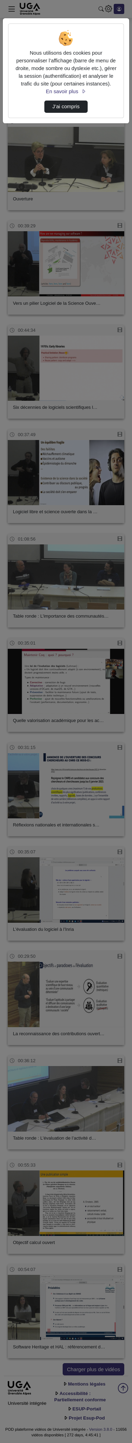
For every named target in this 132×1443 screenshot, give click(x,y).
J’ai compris (66, 106)
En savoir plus (66, 91)
